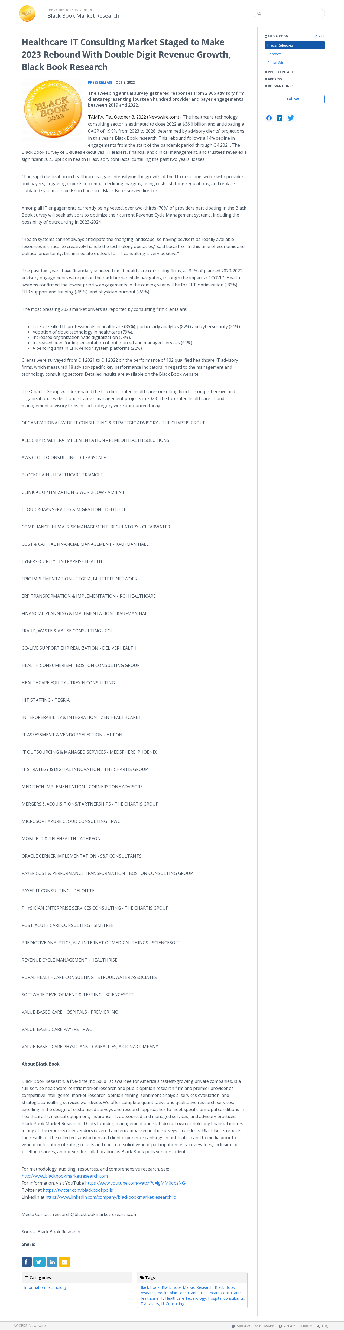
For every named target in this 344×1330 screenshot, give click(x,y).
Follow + (295, 99)
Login (326, 1326)
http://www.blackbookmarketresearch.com (65, 1176)
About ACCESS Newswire (255, 1326)
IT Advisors (149, 1303)
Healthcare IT (151, 1298)
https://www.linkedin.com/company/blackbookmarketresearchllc (111, 1197)
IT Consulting (172, 1303)
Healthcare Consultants (221, 1292)
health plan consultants (178, 1292)
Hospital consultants (226, 1298)
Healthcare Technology (185, 1298)
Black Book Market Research (83, 15)
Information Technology (45, 1287)
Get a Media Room (298, 1326)
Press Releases (280, 45)
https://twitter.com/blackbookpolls (78, 1190)
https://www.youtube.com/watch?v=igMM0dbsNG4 (136, 1183)
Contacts (274, 53)
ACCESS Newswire (30, 1325)
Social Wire (276, 62)
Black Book (149, 1287)
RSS (320, 36)
